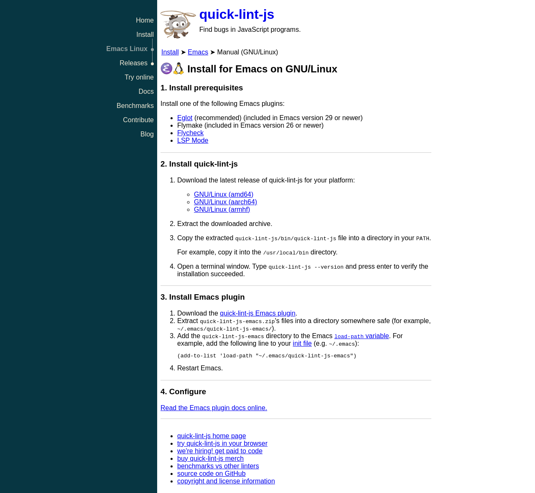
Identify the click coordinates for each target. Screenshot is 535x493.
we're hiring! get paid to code (219, 452)
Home (145, 20)
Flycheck (190, 132)
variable (361, 335)
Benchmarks (135, 105)
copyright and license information (226, 482)
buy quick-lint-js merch (210, 459)
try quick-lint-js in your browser (222, 444)
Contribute (138, 119)
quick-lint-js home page (211, 437)
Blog (147, 134)
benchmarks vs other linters (218, 467)
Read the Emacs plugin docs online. (213, 409)
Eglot (184, 117)
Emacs (198, 52)
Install (145, 34)
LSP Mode (192, 140)
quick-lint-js (237, 14)
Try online (139, 77)
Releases (134, 63)
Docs (146, 91)
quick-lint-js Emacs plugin (258, 313)
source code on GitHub (211, 474)
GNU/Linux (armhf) (222, 209)
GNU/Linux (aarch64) (225, 201)
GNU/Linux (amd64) (223, 194)
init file (302, 343)
